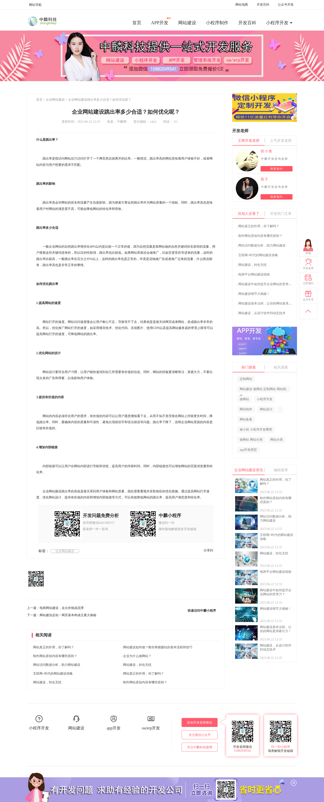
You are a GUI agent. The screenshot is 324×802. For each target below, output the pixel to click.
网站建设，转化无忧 (47, 682)
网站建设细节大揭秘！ (254, 293)
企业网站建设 (55, 99)
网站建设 (187, 22)
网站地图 (241, 4)
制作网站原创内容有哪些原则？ (55, 656)
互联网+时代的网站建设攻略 (53, 673)
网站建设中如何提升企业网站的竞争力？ (266, 284)
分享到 (208, 550)
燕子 (265, 179)
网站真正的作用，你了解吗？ (53, 647)
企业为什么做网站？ (137, 656)
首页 (136, 22)
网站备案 (246, 419)
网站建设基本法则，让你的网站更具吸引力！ (269, 303)
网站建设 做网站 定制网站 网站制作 (263, 390)
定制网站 (246, 379)
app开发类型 (248, 449)
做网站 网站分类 (251, 439)
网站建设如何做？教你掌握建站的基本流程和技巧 (157, 647)
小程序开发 (277, 22)
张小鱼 (267, 151)
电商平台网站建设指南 (254, 274)
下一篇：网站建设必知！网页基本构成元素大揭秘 (61, 615)
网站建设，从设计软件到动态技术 (262, 313)
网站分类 (276, 439)
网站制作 (246, 409)
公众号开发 (286, 4)
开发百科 (263, 4)
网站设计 (266, 409)
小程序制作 (217, 22)
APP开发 (161, 21)
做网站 (244, 399)
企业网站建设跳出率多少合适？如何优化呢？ (99, 99)
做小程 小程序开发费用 (256, 429)
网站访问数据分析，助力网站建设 (56, 664)
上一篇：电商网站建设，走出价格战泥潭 (55, 608)
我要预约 (276, 168)
